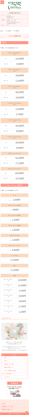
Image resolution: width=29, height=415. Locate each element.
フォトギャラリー (7, 377)
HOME (2, 30)
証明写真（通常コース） (9, 367)
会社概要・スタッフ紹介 (9, 364)
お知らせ (6, 361)
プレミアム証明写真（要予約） (10, 370)
